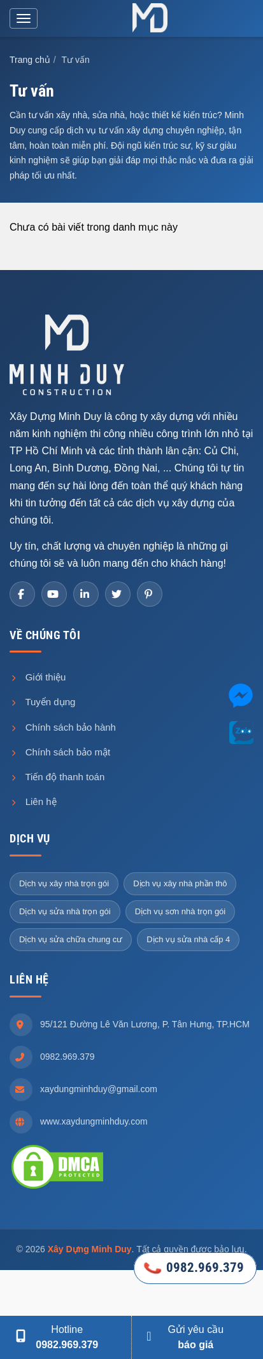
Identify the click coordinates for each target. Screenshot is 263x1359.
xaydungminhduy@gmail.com (98, 1089)
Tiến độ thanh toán (57, 776)
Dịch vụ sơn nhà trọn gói (180, 911)
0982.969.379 (67, 1056)
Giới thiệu (38, 677)
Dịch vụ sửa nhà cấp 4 (188, 939)
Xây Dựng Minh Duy (90, 1249)
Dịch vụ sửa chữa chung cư (70, 939)
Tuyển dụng (42, 701)
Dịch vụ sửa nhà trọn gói (65, 911)
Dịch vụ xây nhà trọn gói (64, 883)
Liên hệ (33, 801)
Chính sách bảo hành (63, 727)
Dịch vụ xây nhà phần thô (180, 883)
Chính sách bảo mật (60, 752)
